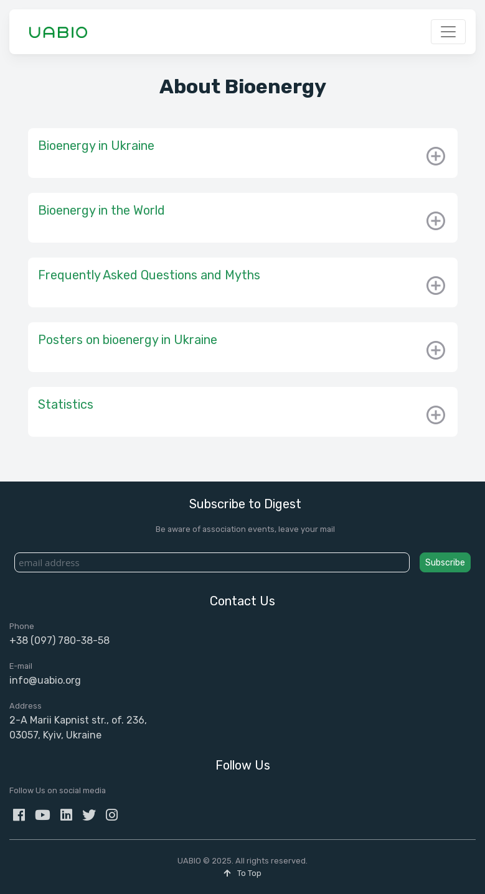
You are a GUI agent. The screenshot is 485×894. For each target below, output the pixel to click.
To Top (242, 873)
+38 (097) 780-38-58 (59, 640)
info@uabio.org (45, 680)
